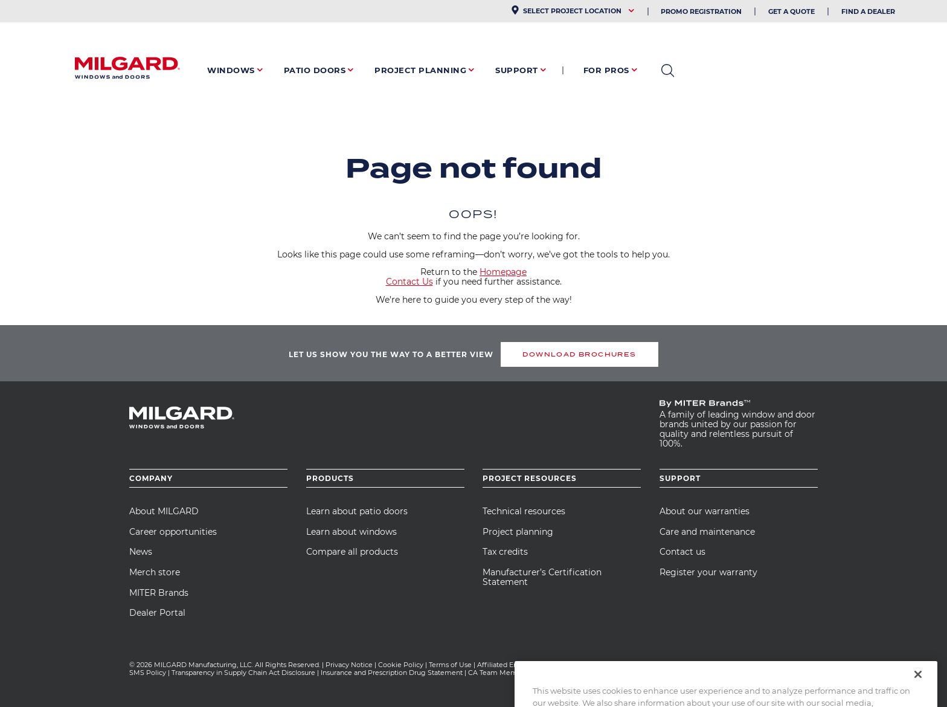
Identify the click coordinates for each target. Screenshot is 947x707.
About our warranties (705, 511)
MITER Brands (158, 593)
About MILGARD (164, 511)
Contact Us (409, 281)
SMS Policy (147, 672)
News (140, 552)
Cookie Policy (400, 664)
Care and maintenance (707, 532)
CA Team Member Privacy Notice (523, 672)
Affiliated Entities (505, 664)
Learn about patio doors (357, 511)
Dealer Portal (157, 613)
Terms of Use (450, 664)
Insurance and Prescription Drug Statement (392, 672)
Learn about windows (351, 532)
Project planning (518, 532)
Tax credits (505, 552)
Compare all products (352, 552)
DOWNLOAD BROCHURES (579, 355)
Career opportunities (173, 532)
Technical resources (524, 511)
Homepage (503, 272)
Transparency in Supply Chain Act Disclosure (243, 672)
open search (667, 70)
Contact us (682, 552)
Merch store (154, 572)
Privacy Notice (349, 664)
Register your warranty (708, 572)
